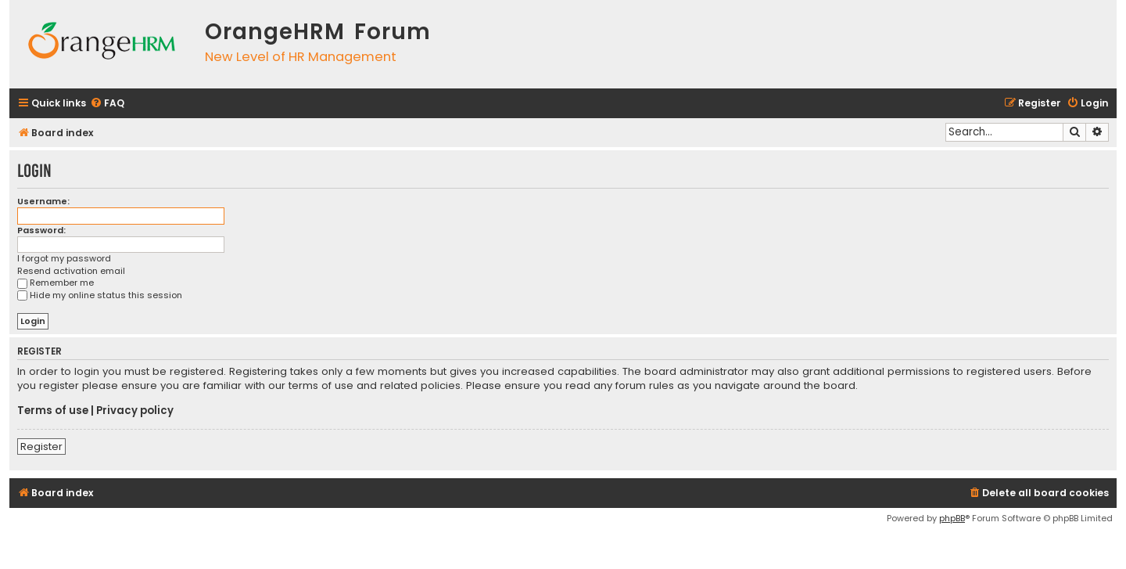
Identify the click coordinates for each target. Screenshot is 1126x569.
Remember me (55, 282)
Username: (43, 201)
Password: (41, 230)
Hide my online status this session (99, 295)
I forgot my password (64, 259)
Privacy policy (135, 411)
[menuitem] (107, 103)
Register (41, 446)
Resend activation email (71, 271)
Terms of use (52, 411)
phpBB (952, 518)
